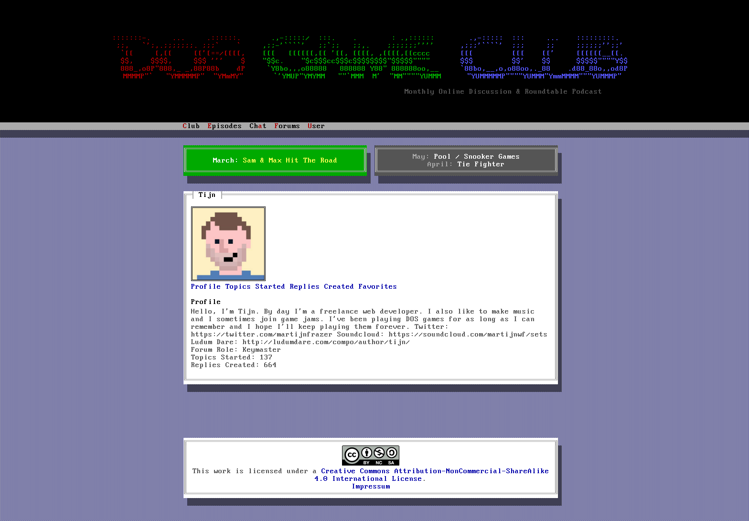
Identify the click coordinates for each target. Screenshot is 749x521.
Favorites (378, 287)
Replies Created (322, 287)
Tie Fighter (481, 164)
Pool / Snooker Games (477, 157)
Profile (206, 287)
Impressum (371, 486)
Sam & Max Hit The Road (290, 160)
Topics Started (255, 287)
